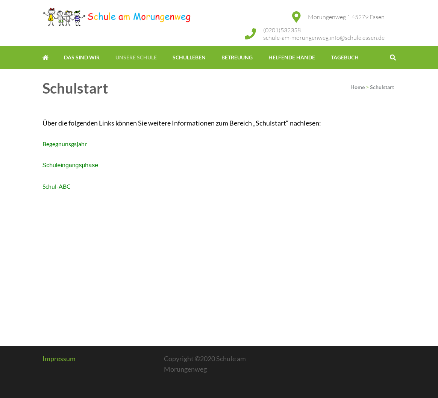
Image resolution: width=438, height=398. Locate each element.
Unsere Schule (136, 57)
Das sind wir (82, 57)
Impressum (59, 358)
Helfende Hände (291, 57)
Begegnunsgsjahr (64, 143)
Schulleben (189, 57)
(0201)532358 (282, 30)
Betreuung (237, 57)
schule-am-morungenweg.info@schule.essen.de (324, 37)
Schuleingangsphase (70, 165)
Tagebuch (345, 57)
